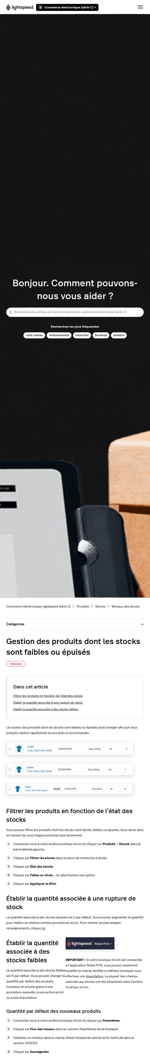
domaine (118, 335)
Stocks (100, 606)
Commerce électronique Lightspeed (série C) (38, 606)
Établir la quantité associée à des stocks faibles (45, 709)
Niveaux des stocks (126, 606)
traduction (82, 335)
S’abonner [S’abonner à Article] (16, 664)
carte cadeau (34, 335)
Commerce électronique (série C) (67, 7)
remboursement (59, 335)
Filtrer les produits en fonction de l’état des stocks (48, 696)
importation (94, 976)
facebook (101, 335)
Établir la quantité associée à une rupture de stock (47, 702)
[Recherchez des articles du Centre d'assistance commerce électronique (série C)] (75, 312)
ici (43, 928)
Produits (83, 606)
